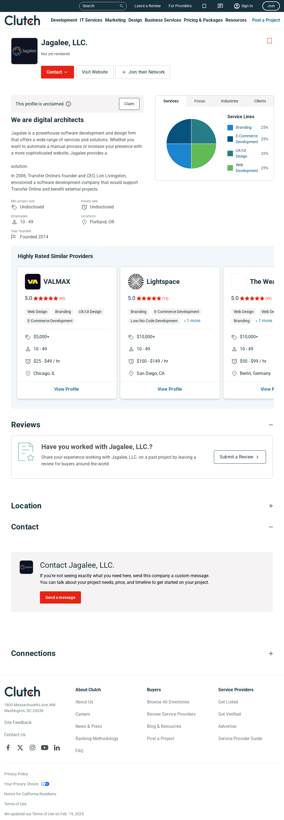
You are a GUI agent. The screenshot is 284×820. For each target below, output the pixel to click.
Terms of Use (15, 804)
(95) (62, 299)
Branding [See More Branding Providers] (244, 127)
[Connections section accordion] (142, 653)
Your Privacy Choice (21, 784)
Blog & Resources (164, 726)
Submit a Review (236, 457)
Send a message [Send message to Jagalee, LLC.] (60, 597)
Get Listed (228, 702)
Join (271, 6)
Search (89, 6)
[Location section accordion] (142, 505)
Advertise (227, 726)
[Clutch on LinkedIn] (57, 747)
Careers (82, 714)
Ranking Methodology (96, 738)
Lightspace (163, 282)
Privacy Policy (16, 774)
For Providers (180, 6)
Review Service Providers (171, 714)
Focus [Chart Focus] (199, 101)
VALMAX (57, 282)
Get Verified (229, 714)
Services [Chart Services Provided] (171, 101)
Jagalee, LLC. (64, 42)
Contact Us (15, 734)
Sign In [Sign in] (247, 6)
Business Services (163, 20)
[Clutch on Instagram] (32, 747)
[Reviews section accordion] (142, 424)
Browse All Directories (168, 702)
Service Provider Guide (240, 738)
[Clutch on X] (20, 747)
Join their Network (146, 72)
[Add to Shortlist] (269, 41)
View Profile (66, 389)
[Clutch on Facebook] (8, 747)
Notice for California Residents (30, 794)
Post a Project (266, 20)
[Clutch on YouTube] (45, 747)
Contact (54, 72)
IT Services (91, 20)
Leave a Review (148, 6)
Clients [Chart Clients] (260, 101)
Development (64, 20)
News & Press (88, 726)
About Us (84, 702)
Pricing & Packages (203, 20)
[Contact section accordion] (142, 527)
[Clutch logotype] (22, 692)
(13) (165, 299)
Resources (236, 20)
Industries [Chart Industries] (229, 101)
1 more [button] (193, 320)
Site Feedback (18, 722)
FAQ (79, 750)
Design (135, 20)
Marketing (115, 20)
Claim (129, 104)
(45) (268, 299)
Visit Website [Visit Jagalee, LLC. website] (95, 72)
